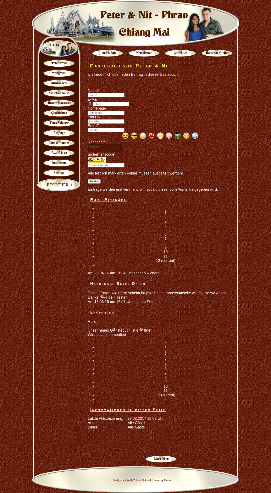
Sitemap (59, 173)
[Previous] (166, 208)
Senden (94, 181)
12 (165, 261)
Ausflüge (59, 133)
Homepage (97, 108)
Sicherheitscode (101, 154)
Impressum (59, 163)
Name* (93, 91)
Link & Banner (59, 143)
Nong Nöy (59, 73)
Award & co (59, 153)
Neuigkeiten (144, 53)
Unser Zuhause (59, 93)
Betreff (93, 126)
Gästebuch (180, 53)
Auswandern (59, 83)
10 (166, 252)
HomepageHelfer (216, 53)
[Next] (166, 265)
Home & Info (108, 53)
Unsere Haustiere (59, 103)
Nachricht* (96, 142)
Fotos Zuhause (59, 123)
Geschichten (59, 113)
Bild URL (95, 117)
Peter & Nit (59, 63)
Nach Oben (161, 459)
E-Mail (93, 99)
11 (166, 256)
